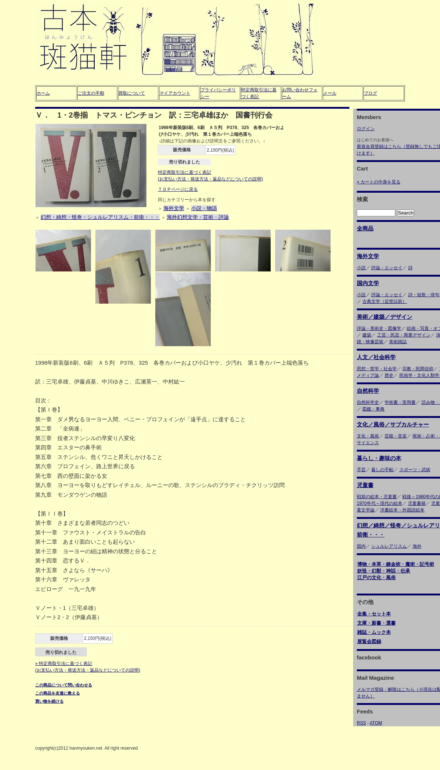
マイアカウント (174, 93)
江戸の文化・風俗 (376, 577)
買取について (131, 93)
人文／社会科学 (376, 357)
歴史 (389, 375)
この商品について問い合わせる (63, 685)
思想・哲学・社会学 (377, 368)
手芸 (361, 469)
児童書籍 (417, 503)
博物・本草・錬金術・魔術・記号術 (395, 564)
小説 (361, 267)
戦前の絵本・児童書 (377, 496)
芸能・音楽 (396, 436)
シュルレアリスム (389, 546)
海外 (417, 546)
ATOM (376, 723)
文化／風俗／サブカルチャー (393, 424)
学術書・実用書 (400, 402)
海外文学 (173, 208)
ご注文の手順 (91, 93)
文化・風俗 (368, 436)
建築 (366, 335)
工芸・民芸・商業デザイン (403, 335)
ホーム (43, 93)
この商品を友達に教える (57, 693)
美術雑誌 (398, 341)
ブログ (370, 93)
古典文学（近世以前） (384, 301)
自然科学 (368, 391)
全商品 (365, 228)
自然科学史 (368, 402)
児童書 (365, 485)
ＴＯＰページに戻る (178, 189)
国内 (361, 546)
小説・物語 (204, 208)
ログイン (366, 128)
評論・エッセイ (386, 267)
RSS (361, 723)
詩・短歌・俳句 (423, 294)
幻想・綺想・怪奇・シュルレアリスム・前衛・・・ (100, 217)
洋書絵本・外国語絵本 (402, 510)
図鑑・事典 (373, 409)
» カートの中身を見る (378, 182)
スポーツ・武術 (414, 469)
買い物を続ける (49, 701)
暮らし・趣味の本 (379, 458)
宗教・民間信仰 (417, 368)
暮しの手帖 (382, 469)
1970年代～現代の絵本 (379, 503)
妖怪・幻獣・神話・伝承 (383, 571)
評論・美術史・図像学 (379, 328)
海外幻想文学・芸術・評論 (198, 217)
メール (329, 93)
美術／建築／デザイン (384, 317)
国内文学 (368, 283)
